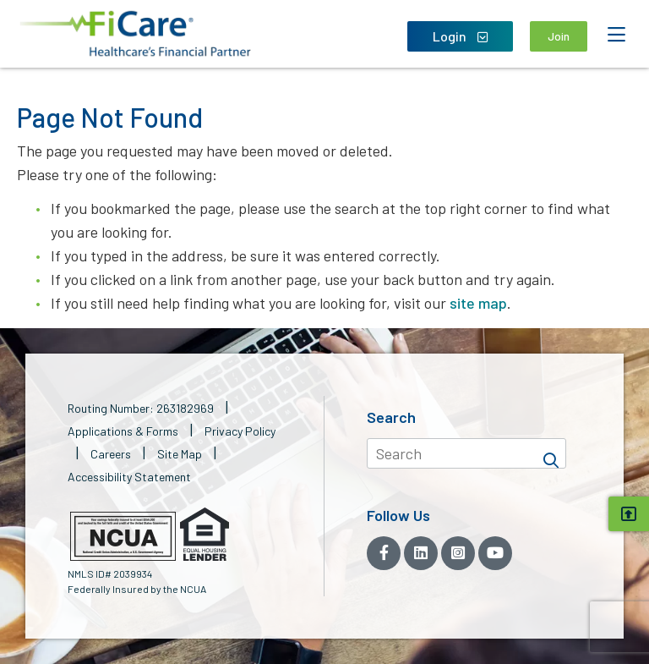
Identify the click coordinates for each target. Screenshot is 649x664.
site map (478, 303)
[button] (135, 33)
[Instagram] (458, 553)
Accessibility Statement (129, 476)
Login (460, 36)
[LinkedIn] (421, 553)
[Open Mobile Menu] (616, 35)
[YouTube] (495, 553)
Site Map (179, 454)
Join (559, 36)
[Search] (551, 453)
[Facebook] (384, 553)
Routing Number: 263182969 (141, 408)
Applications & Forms (123, 431)
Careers (110, 454)
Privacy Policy (240, 431)
